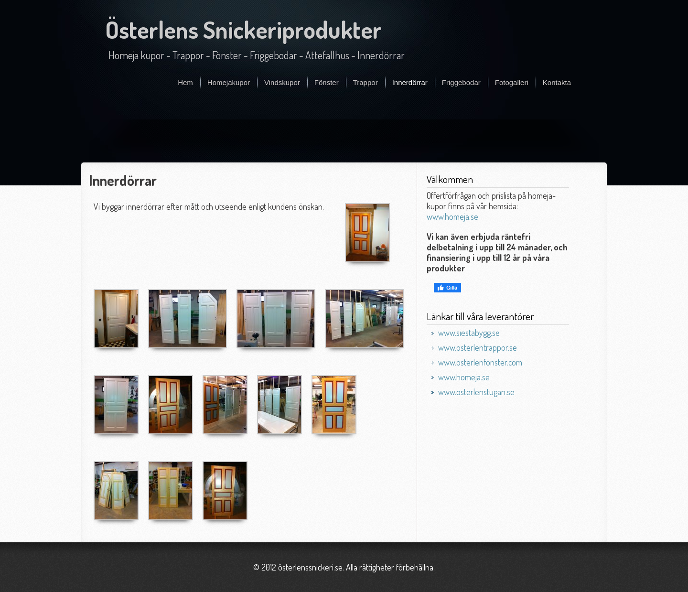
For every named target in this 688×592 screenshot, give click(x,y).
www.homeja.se (452, 216)
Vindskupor (282, 82)
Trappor (365, 82)
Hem (185, 82)
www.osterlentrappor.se (477, 347)
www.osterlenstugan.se (476, 392)
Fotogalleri (511, 82)
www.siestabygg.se (469, 332)
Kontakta (557, 82)
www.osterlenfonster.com (480, 362)
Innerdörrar (410, 82)
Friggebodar (461, 82)
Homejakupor (228, 82)
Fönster (326, 82)
